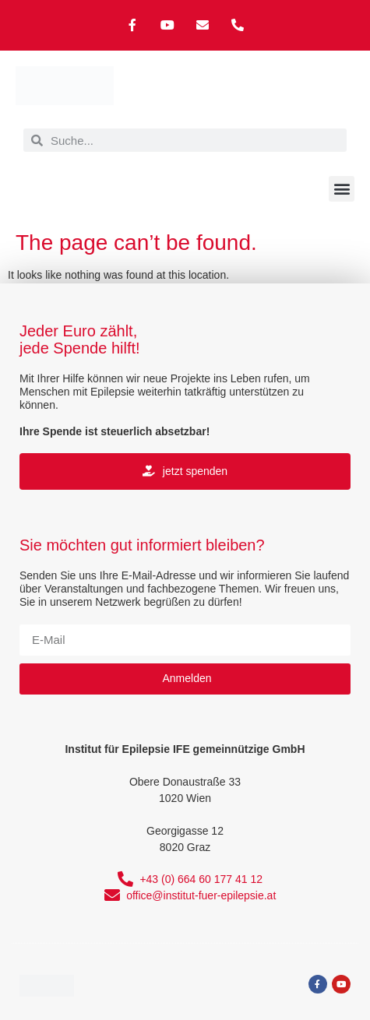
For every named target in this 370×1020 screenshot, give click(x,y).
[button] (341, 189)
